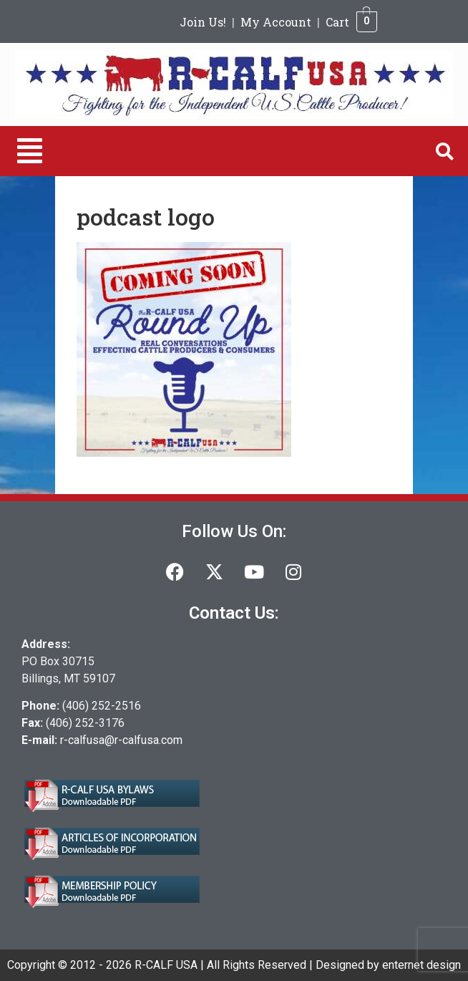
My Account (275, 21)
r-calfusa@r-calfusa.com (121, 740)
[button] (29, 151)
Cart (337, 21)
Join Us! (203, 21)
